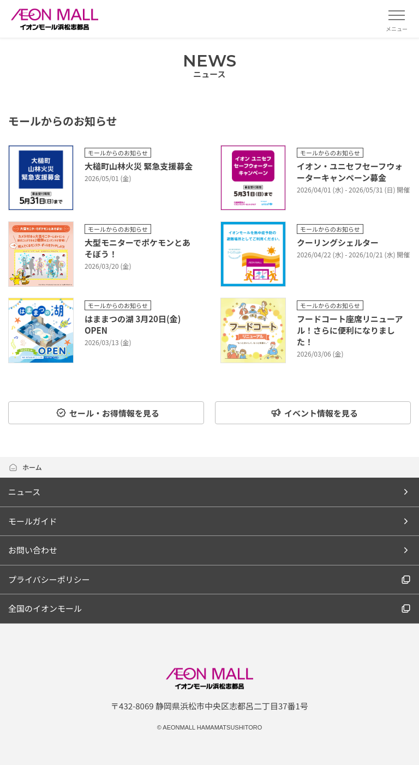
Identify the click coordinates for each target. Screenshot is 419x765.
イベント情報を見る (314, 413)
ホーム (25, 467)
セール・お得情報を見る (107, 413)
